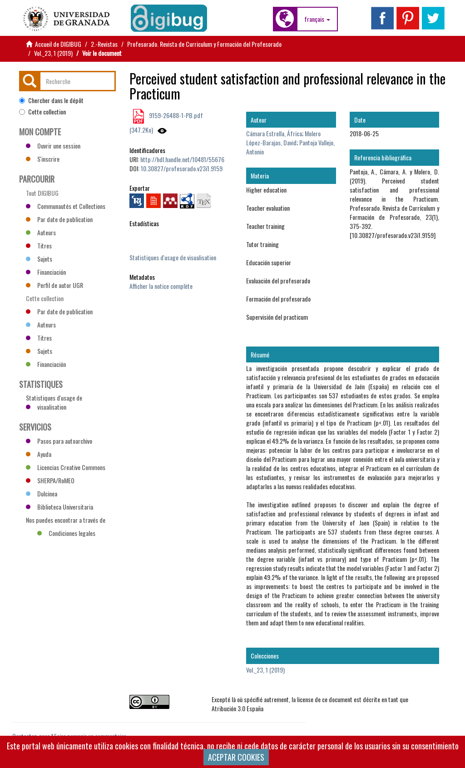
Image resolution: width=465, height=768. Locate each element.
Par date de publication (59, 219)
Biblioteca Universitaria (59, 506)
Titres (39, 245)
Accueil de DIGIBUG (58, 44)
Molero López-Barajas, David (283, 138)
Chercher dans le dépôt (51, 100)
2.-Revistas (104, 44)
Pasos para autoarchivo (59, 441)
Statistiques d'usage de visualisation (172, 257)
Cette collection (42, 111)
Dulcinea (41, 493)
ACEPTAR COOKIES (236, 757)
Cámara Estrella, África (274, 133)
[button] (317, 19)
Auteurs (41, 232)
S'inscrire (42, 159)
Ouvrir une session (53, 145)
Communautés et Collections (65, 206)
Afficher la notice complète (161, 286)
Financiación (46, 272)
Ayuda (38, 454)
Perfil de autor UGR (54, 285)
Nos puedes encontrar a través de (65, 521)
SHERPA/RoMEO (50, 480)
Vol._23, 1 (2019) (53, 53)
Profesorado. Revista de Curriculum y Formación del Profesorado (204, 44)
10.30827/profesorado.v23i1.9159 (182, 168)
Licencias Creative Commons (65, 467)
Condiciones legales (66, 533)
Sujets (39, 258)
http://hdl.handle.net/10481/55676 (182, 159)
